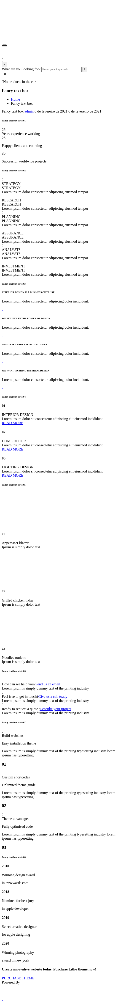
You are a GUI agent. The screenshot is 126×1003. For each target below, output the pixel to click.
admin (29, 111)
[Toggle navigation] (4, 45)
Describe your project (55, 709)
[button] (63, 309)
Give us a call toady (52, 696)
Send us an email (47, 684)
